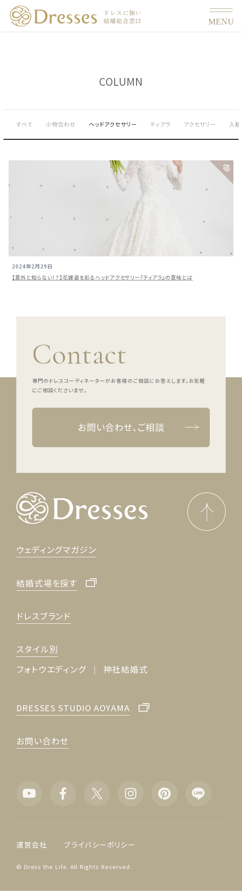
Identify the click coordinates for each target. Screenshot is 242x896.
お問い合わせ (42, 740)
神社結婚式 (125, 669)
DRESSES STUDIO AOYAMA (73, 708)
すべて (24, 124)
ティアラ (160, 124)
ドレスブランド (43, 616)
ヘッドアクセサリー (113, 124)
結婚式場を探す (47, 583)
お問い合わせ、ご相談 (139, 427)
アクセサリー (200, 124)
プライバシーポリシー (100, 844)
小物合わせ (61, 124)
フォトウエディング (51, 669)
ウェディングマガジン (56, 549)
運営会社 (31, 844)
